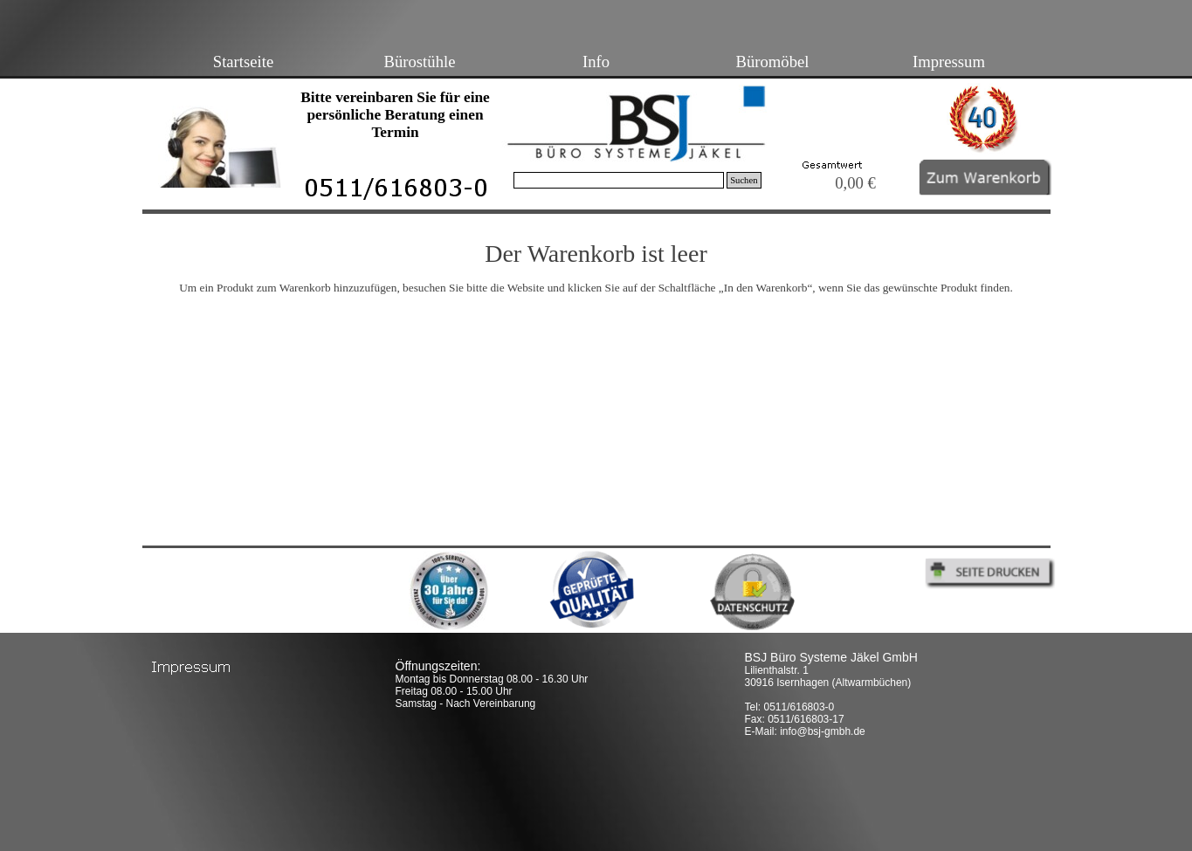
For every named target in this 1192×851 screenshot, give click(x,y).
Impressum (949, 61)
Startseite (243, 61)
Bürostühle (420, 61)
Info (596, 61)
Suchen (743, 180)
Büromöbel (773, 61)
